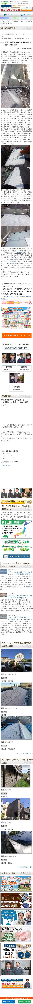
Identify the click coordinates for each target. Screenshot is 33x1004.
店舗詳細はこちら (5, 465)
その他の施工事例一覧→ (25, 753)
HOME (2, 21)
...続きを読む (27, 610)
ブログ (8, 21)
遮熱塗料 (18, 253)
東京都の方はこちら (8, 1001)
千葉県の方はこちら (24, 1001)
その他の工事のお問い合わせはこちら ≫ (16, 335)
